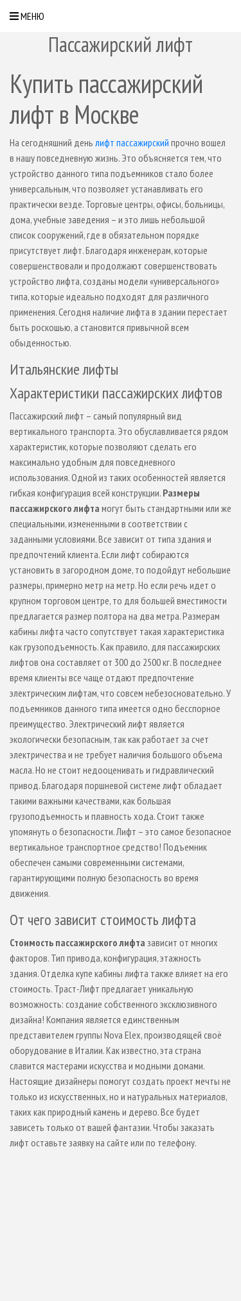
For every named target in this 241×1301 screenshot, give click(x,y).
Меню (27, 16)
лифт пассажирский (132, 142)
